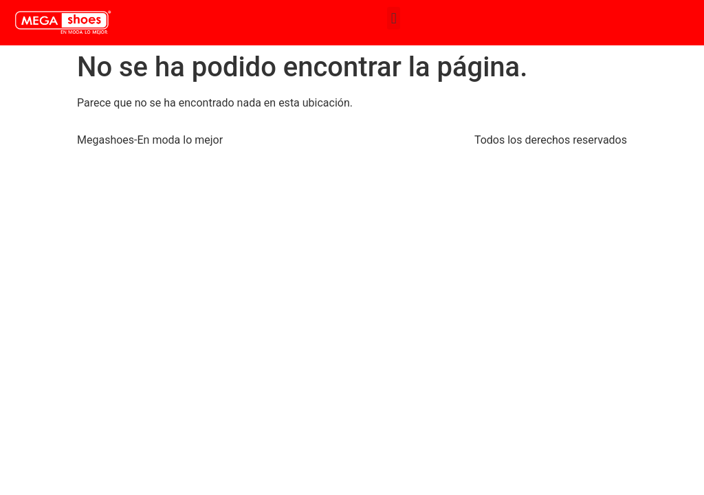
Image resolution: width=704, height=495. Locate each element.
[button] (393, 18)
